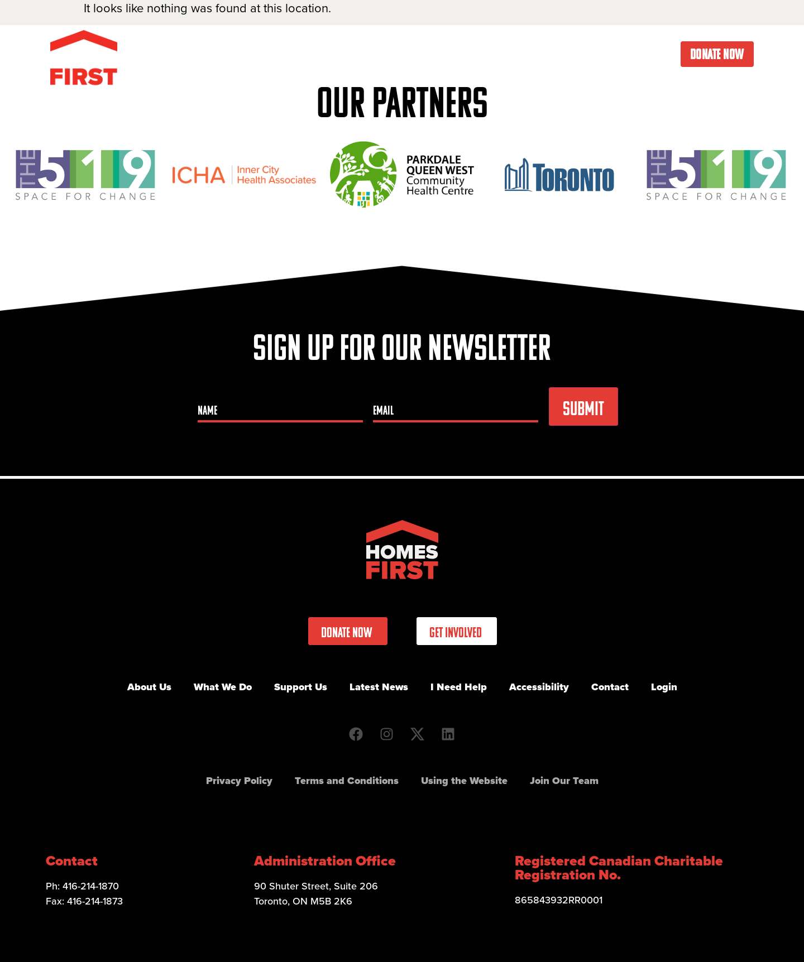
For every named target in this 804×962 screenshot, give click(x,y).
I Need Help (589, 54)
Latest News (514, 54)
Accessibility (539, 687)
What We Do (352, 54)
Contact (653, 54)
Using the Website (464, 780)
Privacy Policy (239, 780)
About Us (277, 54)
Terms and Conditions (347, 780)
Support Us (300, 687)
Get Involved (435, 54)
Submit (583, 408)
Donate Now (717, 54)
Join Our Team (564, 780)
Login (664, 687)
